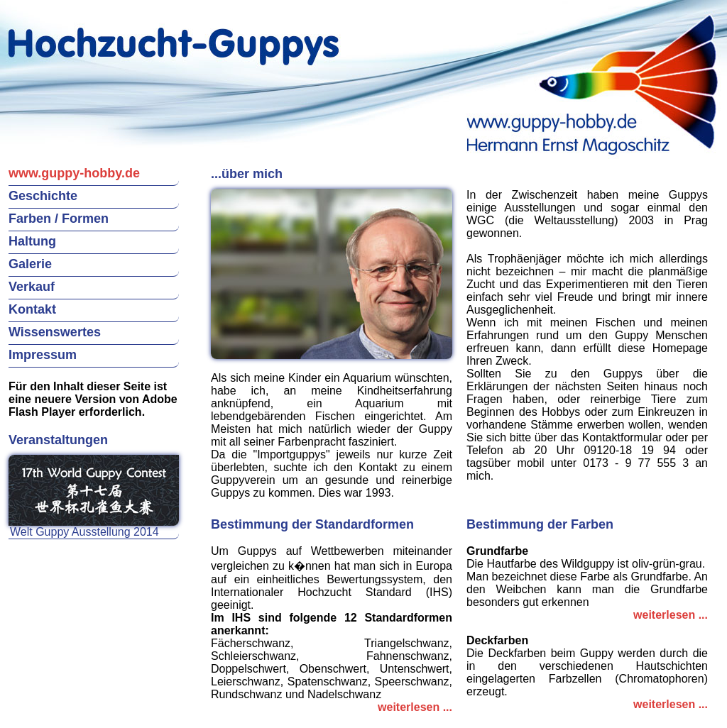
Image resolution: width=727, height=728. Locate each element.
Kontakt (32, 309)
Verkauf (32, 287)
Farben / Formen (59, 218)
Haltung (32, 241)
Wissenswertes (55, 332)
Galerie (30, 264)
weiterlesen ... (415, 707)
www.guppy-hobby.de (74, 173)
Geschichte (43, 196)
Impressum (43, 355)
